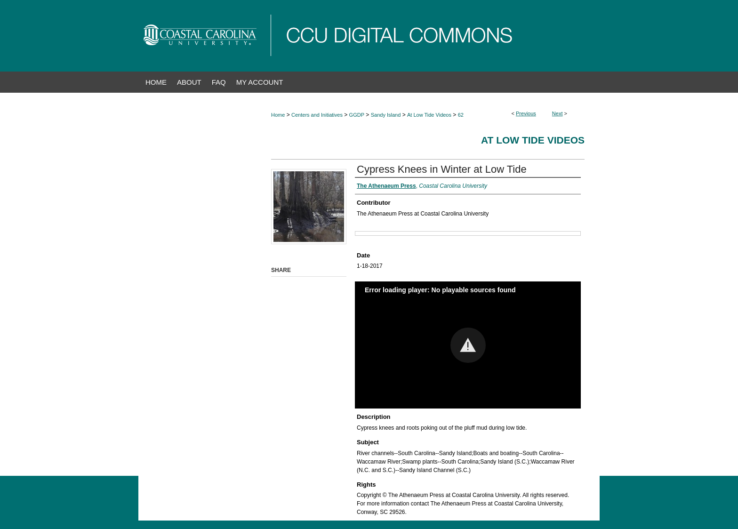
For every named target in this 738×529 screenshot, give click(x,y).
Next (557, 113)
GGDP (356, 115)
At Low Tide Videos (429, 115)
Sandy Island (386, 115)
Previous (526, 113)
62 (461, 115)
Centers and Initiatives (317, 115)
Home (278, 115)
